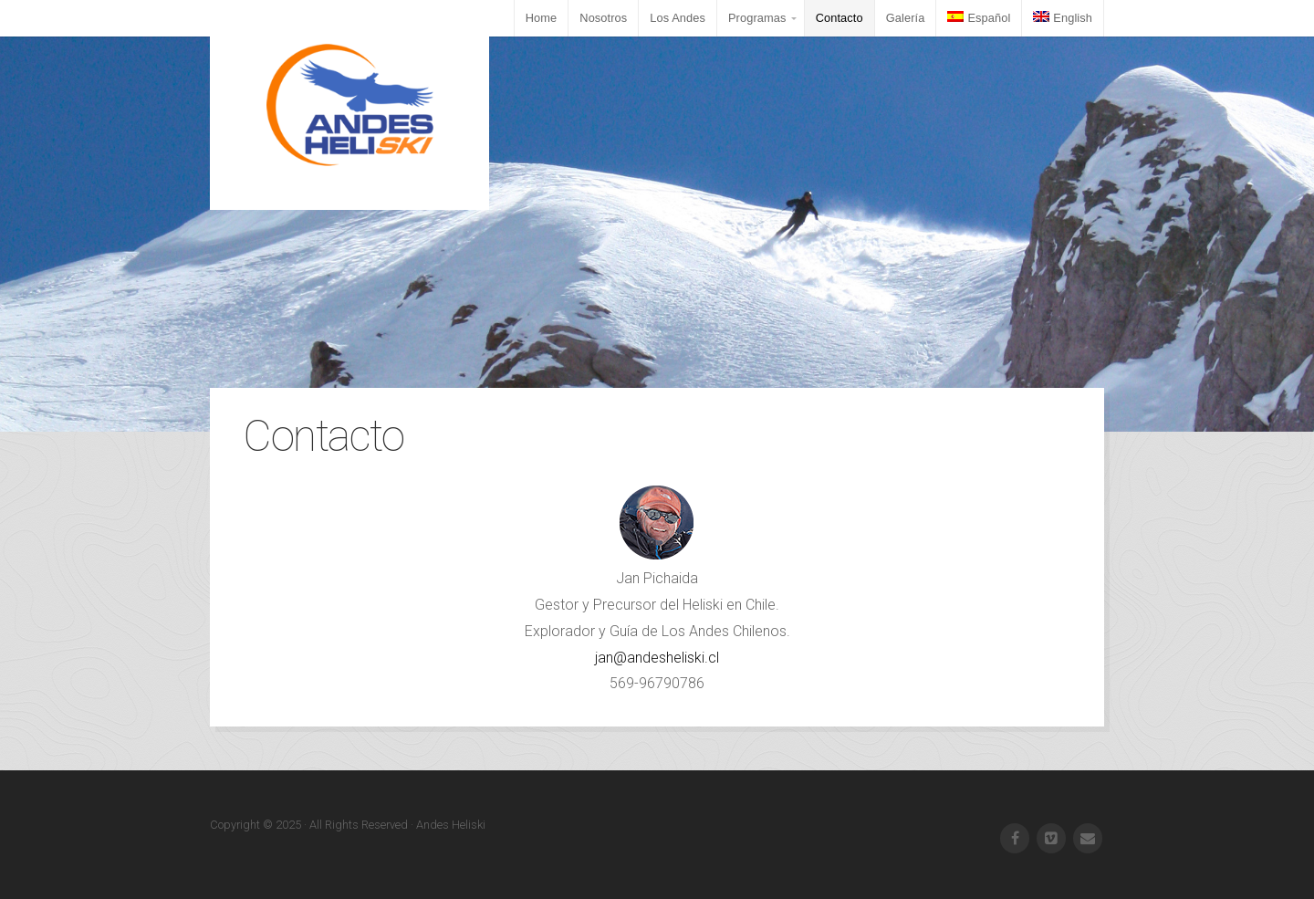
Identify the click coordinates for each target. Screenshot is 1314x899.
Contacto (839, 18)
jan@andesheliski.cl (657, 657)
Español (978, 18)
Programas (757, 18)
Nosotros (603, 18)
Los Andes (677, 18)
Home (542, 18)
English (1062, 18)
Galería (905, 18)
